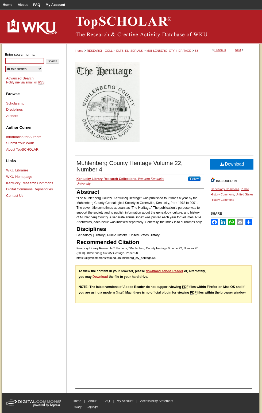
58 (196, 50)
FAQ (106, 401)
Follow (194, 178)
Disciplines (14, 109)
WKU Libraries (17, 170)
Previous (220, 49)
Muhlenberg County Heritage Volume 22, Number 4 (129, 166)
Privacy (77, 407)
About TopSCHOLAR (22, 149)
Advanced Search (20, 78)
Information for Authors (23, 137)
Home (79, 50)
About (92, 401)
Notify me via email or (25, 82)
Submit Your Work (20, 143)
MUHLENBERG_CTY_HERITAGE (169, 50)
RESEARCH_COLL (100, 50)
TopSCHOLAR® (163, 26)
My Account (125, 401)
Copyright (92, 407)
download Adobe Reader (164, 271)
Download (232, 164)
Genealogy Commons (225, 189)
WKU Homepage (19, 177)
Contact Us (14, 196)
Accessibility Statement (156, 401)
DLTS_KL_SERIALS (129, 50)
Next (238, 49)
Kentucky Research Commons (29, 183)
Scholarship (15, 103)
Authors (12, 116)
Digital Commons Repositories (29, 189)
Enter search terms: (20, 55)
